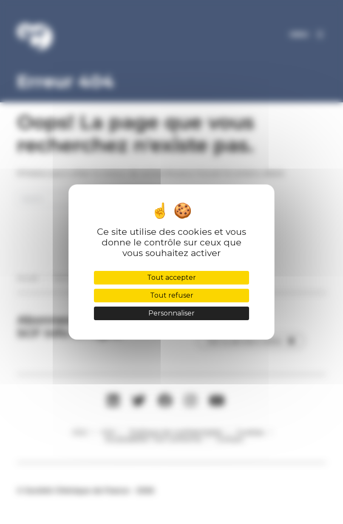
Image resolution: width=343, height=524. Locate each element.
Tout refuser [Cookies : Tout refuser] (171, 295)
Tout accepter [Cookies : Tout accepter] (171, 277)
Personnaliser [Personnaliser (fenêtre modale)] (171, 313)
